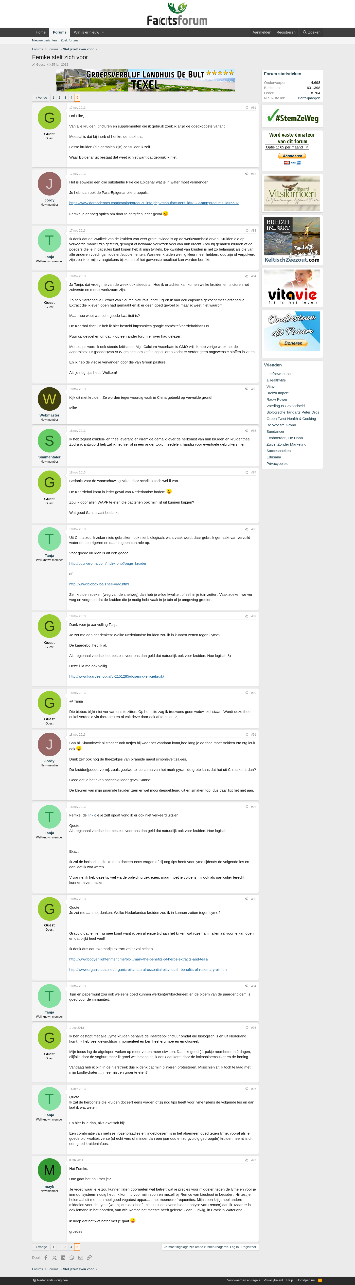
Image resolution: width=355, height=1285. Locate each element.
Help (289, 1280)
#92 (253, 807)
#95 (253, 1028)
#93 (253, 899)
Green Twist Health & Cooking (291, 418)
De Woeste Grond (281, 425)
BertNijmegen (309, 98)
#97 (253, 1160)
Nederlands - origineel (51, 1280)
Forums (60, 32)
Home (41, 32)
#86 (253, 431)
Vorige (42, 97)
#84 (253, 276)
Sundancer (275, 431)
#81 (253, 107)
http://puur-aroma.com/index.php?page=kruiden (108, 563)
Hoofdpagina (306, 1280)
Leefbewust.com (279, 374)
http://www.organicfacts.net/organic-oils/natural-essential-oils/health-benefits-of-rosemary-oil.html (148, 969)
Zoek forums (69, 40)
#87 (253, 472)
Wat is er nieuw (86, 32)
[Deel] (246, 108)
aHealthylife (276, 380)
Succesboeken (278, 451)
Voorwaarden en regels (243, 1280)
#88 (253, 529)
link (90, 815)
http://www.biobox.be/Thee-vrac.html (99, 584)
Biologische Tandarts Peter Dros (292, 412)
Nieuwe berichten (44, 40)
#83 (253, 230)
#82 (253, 174)
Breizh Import (277, 393)
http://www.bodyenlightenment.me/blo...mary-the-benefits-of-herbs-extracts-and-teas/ (138, 959)
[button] (103, 32)
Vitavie (272, 386)
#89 (253, 616)
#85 (253, 389)
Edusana (273, 457)
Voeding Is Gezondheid (285, 406)
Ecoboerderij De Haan (284, 438)
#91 (253, 734)
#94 (253, 986)
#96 (253, 1089)
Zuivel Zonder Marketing (286, 444)
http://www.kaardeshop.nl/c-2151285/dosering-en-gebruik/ (116, 676)
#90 (253, 693)
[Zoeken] (311, 32)
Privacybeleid (277, 463)
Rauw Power (276, 399)
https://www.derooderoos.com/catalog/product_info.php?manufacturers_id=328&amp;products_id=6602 (154, 203)
